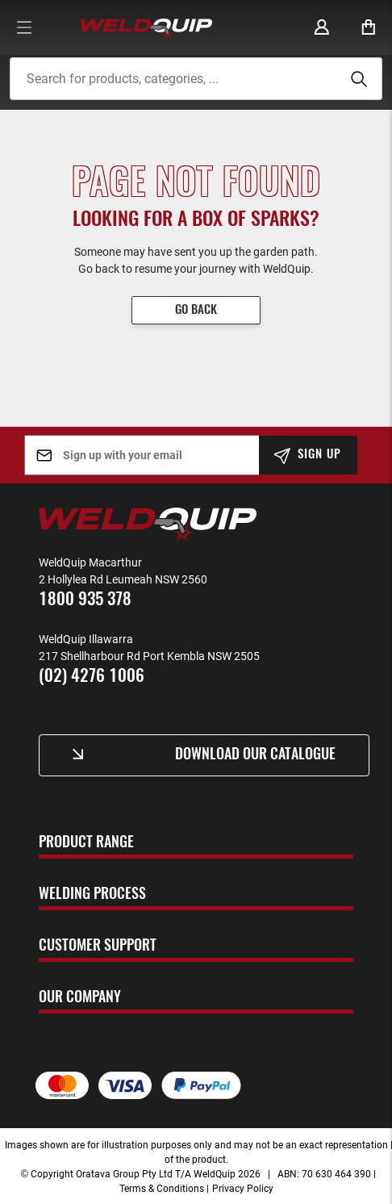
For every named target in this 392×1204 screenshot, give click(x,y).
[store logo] (146, 27)
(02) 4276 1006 (91, 676)
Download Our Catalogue (255, 755)
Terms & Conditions (161, 1187)
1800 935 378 (85, 600)
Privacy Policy (242, 1187)
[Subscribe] (308, 455)
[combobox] (196, 78)
